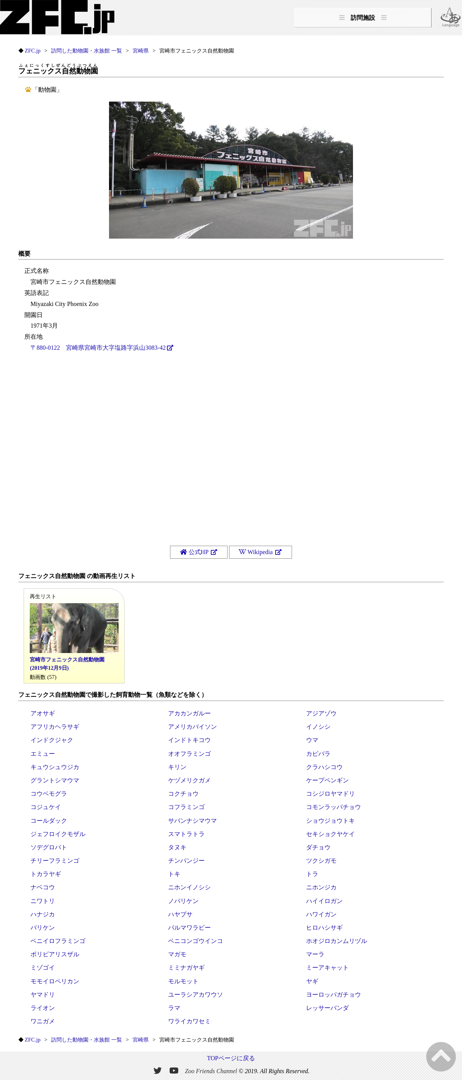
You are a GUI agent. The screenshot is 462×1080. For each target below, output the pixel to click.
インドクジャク (51, 740)
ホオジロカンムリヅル (336, 941)
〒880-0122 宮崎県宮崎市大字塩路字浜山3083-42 (98, 347)
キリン (177, 767)
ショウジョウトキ (330, 820)
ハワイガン (321, 914)
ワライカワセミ (189, 1021)
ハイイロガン (324, 901)
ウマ (312, 740)
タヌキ (177, 847)
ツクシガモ (321, 860)
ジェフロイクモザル (57, 834)
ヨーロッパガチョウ (333, 994)
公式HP (195, 552)
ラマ (174, 1008)
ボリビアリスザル (54, 954)
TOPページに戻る (231, 1058)
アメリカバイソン (192, 726)
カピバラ (318, 753)
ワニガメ (42, 1021)
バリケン (42, 927)
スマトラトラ (186, 834)
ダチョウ (318, 847)
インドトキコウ (189, 740)
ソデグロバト (48, 847)
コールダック (48, 820)
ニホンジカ (321, 887)
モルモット (183, 981)
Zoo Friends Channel (211, 1070)
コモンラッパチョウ (333, 807)
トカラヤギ (45, 874)
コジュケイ (45, 807)
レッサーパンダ (327, 1008)
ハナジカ (42, 914)
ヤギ (312, 981)
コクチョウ (183, 793)
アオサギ (42, 713)
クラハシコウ (324, 767)
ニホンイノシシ (189, 887)
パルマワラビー (189, 927)
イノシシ (318, 726)
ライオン (42, 1008)
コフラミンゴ (186, 807)
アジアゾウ (321, 713)
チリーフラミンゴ (54, 860)
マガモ (177, 954)
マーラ (315, 954)
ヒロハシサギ (324, 927)
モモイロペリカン (54, 981)
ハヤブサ (180, 914)
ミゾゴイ (42, 967)
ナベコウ (42, 887)
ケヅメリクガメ (189, 780)
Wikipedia (256, 552)
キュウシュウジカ (54, 767)
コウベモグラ (48, 793)
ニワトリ (42, 901)
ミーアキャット (327, 967)
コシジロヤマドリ (330, 793)
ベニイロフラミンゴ (57, 941)
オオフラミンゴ (189, 753)
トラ (312, 874)
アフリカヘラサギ (54, 726)
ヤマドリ (42, 994)
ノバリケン (183, 901)
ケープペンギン (327, 780)
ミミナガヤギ (186, 967)
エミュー (42, 753)
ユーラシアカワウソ (195, 994)
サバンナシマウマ (192, 820)
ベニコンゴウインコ (195, 941)
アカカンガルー (189, 713)
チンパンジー (186, 860)
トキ (174, 874)
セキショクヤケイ (330, 834)
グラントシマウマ (54, 780)
